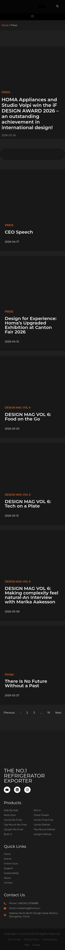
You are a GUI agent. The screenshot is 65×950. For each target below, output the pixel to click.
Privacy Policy (31, 939)
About (7, 877)
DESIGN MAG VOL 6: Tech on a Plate (28, 504)
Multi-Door (10, 815)
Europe (36, 944)
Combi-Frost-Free (43, 819)
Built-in (8, 834)
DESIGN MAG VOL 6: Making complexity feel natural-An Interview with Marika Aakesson (31, 595)
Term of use (14, 939)
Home (5, 25)
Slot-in (37, 810)
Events (7, 858)
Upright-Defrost (42, 834)
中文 (27, 944)
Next (58, 712)
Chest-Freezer (41, 815)
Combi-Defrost (42, 824)
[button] (57, 6)
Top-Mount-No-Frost (15, 824)
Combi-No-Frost (13, 819)
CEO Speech (19, 232)
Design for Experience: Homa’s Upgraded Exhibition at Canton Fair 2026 (31, 325)
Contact (8, 882)
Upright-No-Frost (13, 829)
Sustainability (11, 873)
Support (8, 868)
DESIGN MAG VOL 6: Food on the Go (28, 417)
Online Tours (11, 863)
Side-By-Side (11, 810)
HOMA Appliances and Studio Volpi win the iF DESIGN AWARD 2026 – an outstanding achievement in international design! (30, 113)
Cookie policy (49, 939)
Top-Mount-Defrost (44, 829)
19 (48, 712)
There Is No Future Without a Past (26, 683)
